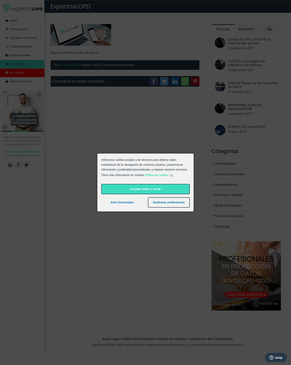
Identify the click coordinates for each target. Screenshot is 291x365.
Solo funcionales (122, 202)
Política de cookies (156, 175)
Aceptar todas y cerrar (145, 189)
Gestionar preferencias (169, 202)
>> (171, 175)
